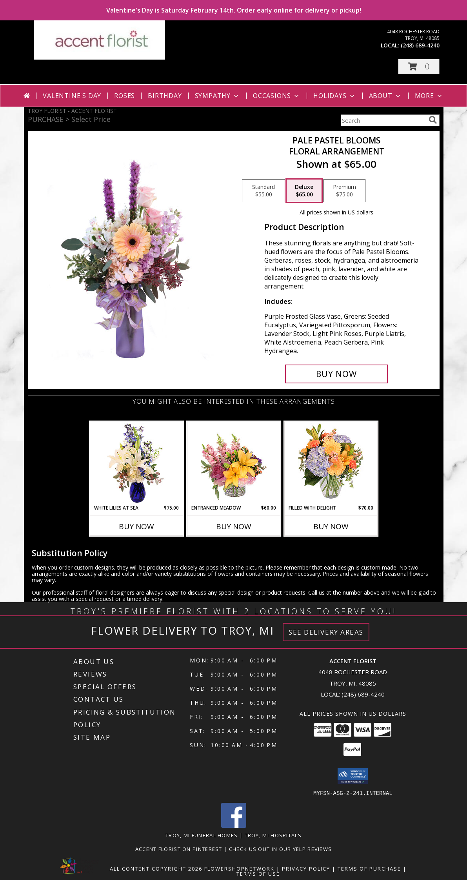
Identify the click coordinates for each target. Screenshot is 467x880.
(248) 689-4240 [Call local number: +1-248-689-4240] (420, 45)
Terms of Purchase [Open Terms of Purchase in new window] (369, 868)
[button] (419, 66)
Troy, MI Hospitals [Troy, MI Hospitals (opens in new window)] (273, 834)
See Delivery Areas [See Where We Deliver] (326, 632)
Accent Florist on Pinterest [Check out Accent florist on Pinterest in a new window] (179, 848)
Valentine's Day (72, 95)
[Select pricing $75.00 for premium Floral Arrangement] (344, 191)
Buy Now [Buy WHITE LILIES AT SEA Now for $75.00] (136, 526)
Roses (124, 95)
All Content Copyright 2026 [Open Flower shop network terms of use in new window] (156, 868)
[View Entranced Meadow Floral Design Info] (234, 463)
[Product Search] (383, 120)
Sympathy (217, 95)
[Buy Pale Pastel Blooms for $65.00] (336, 374)
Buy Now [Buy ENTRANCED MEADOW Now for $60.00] (233, 526)
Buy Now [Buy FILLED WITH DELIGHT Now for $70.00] (331, 526)
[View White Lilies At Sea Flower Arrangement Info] (136, 463)
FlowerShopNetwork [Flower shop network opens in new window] (239, 868)
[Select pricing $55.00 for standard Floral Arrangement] (263, 191)
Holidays (334, 95)
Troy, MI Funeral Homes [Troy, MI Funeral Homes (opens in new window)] (201, 834)
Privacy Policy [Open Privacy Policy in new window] (306, 868)
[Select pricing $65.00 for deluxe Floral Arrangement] (304, 191)
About (385, 95)
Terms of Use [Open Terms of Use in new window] (258, 873)
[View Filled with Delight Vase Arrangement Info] (330, 463)
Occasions (276, 95)
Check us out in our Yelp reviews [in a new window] (280, 848)
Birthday (165, 95)
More (429, 95)
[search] (433, 120)
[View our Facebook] (233, 825)
